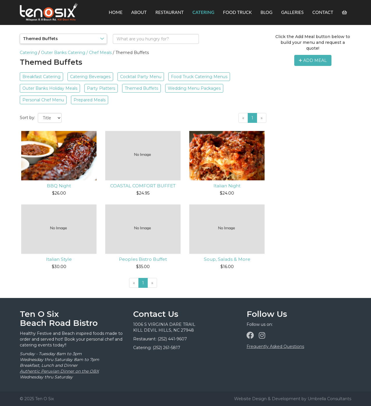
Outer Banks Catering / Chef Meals (76, 52)
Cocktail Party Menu (140, 76)
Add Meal (313, 60)
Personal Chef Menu (43, 100)
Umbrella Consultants (329, 398)
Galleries (292, 12)
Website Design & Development (267, 398)
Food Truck (237, 12)
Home (115, 12)
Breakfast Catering (41, 76)
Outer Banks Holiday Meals (49, 88)
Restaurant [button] (169, 12)
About (139, 12)
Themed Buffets (141, 88)
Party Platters (101, 88)
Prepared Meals (90, 100)
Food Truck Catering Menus (199, 76)
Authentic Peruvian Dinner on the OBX (59, 371)
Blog (266, 12)
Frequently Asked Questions (275, 346)
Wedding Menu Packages (194, 88)
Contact (322, 12)
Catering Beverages (90, 76)
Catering (28, 52)
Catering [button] (203, 12)
